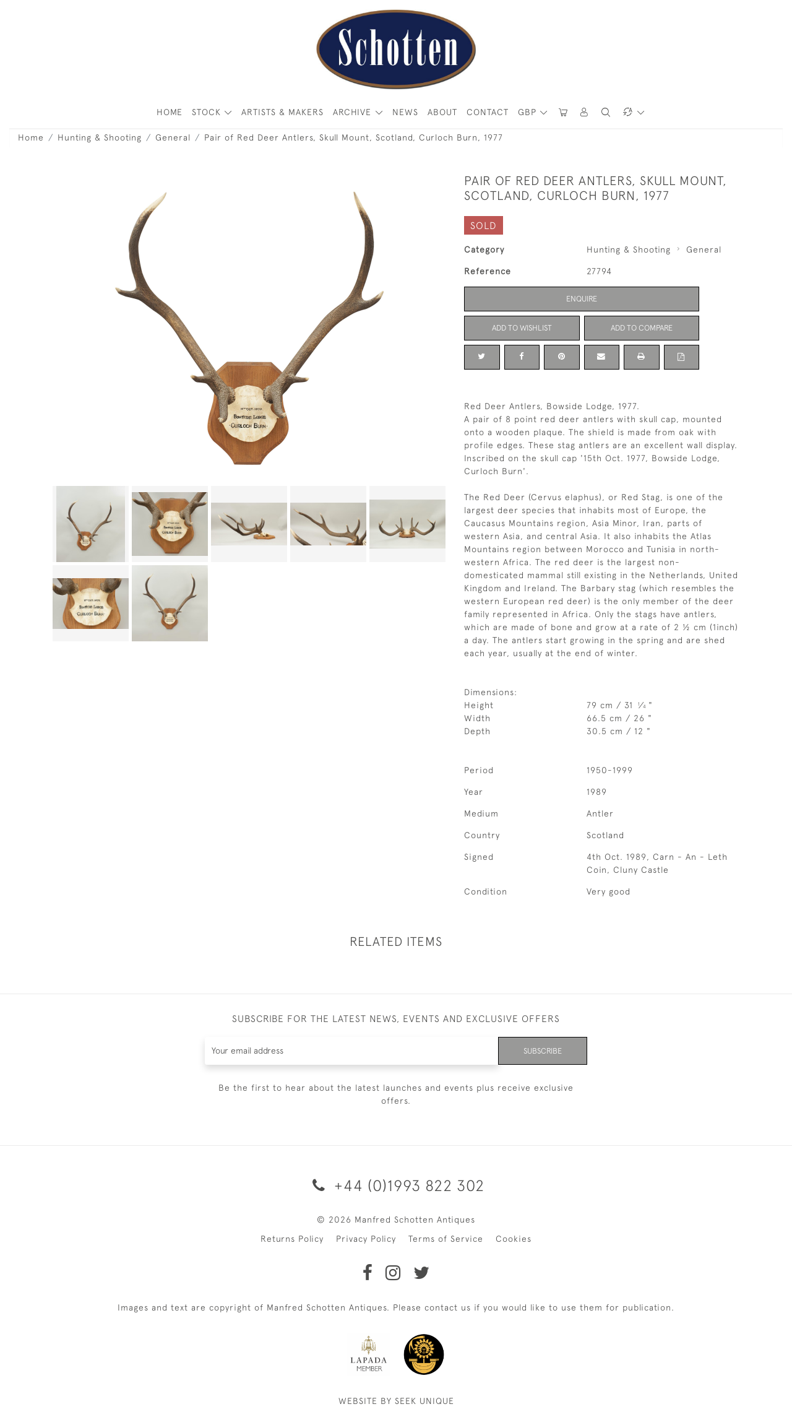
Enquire (581, 298)
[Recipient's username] (349, 1051)
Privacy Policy (366, 1239)
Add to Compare (641, 327)
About (442, 112)
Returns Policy (292, 1239)
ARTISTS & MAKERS (282, 112)
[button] (585, 112)
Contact (488, 112)
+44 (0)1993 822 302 (396, 1185)
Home (31, 137)
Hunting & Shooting (100, 137)
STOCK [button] (208, 112)
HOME (170, 112)
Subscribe (540, 1050)
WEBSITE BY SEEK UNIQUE (396, 1401)
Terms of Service (445, 1239)
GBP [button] (529, 112)
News (405, 112)
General (173, 137)
